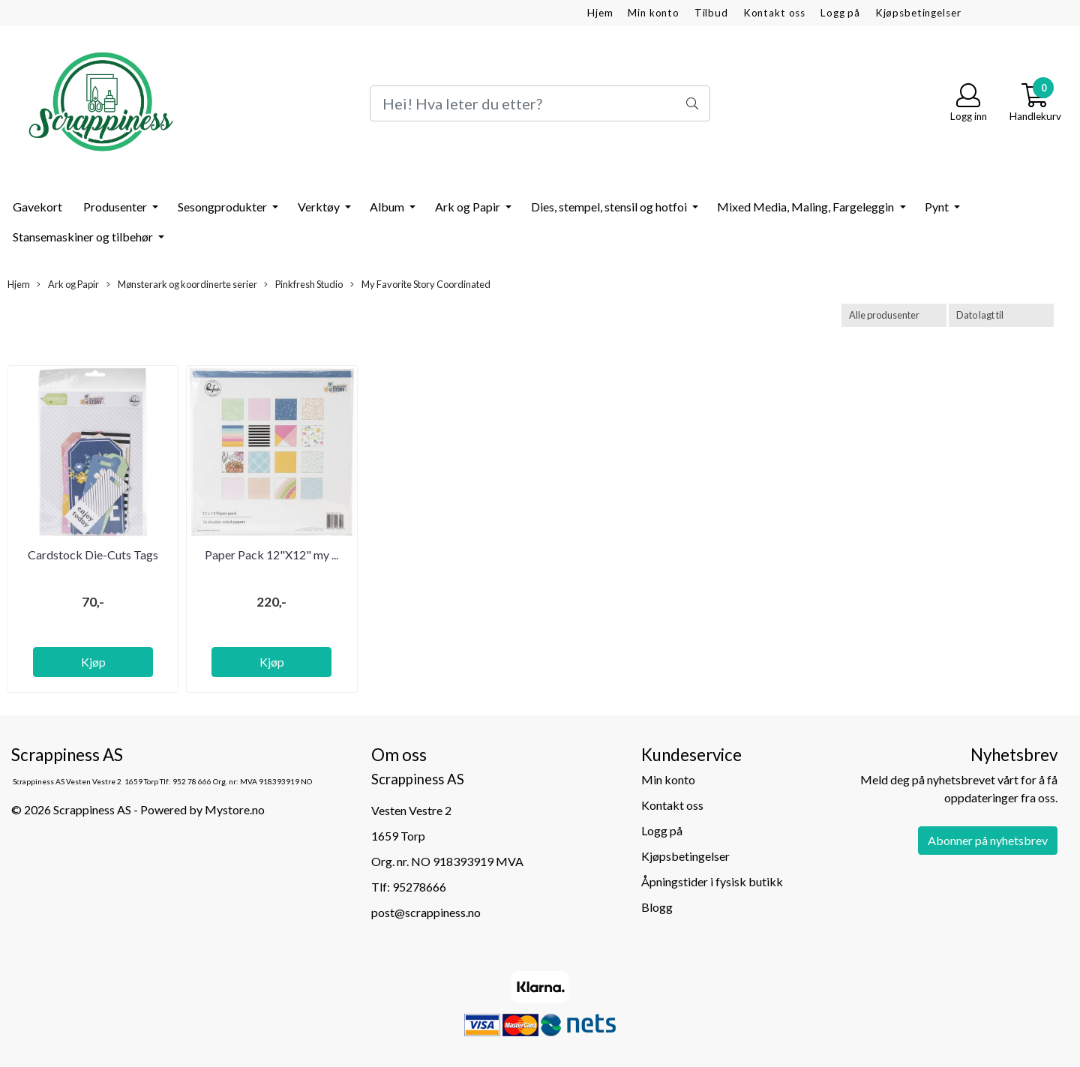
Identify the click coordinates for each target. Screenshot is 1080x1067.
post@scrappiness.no (426, 912)
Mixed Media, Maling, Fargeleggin (806, 206)
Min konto (654, 13)
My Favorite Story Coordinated (420, 284)
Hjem (600, 13)
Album (388, 206)
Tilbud (711, 13)
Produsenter (116, 206)
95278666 (419, 887)
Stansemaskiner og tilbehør (84, 236)
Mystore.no (235, 809)
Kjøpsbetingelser (918, 13)
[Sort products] (1001, 315)
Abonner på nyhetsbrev (988, 840)
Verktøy (320, 206)
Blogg (657, 907)
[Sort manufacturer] (894, 315)
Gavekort (37, 206)
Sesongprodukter (223, 206)
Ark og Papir (468, 206)
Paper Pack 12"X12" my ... (271, 554)
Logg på (840, 13)
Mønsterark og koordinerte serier (181, 284)
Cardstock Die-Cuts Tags (93, 554)
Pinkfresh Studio (303, 284)
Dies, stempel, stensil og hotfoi (610, 206)
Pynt (938, 206)
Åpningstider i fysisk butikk (712, 881)
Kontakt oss (774, 13)
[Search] (540, 103)
